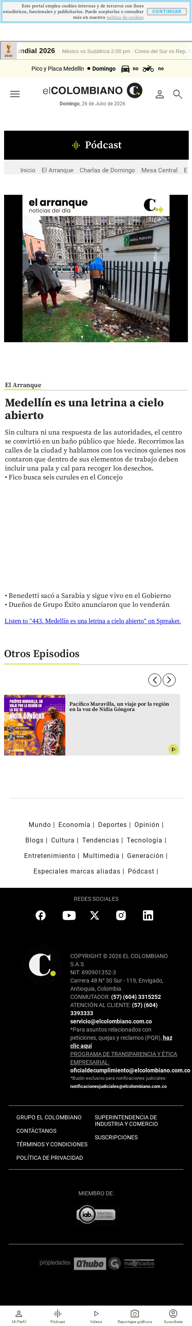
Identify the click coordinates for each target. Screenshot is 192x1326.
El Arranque (58, 170)
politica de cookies (125, 17)
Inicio (28, 170)
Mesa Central (159, 170)
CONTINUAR (166, 11)
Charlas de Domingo (107, 170)
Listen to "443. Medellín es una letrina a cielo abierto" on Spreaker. (93, 620)
